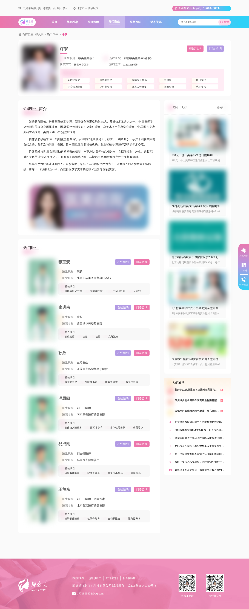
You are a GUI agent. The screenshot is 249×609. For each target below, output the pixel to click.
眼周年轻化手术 (71, 291)
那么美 (39, 34)
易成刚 (64, 444)
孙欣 (62, 353)
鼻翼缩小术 (94, 427)
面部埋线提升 (95, 291)
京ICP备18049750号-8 (142, 585)
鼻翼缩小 (136, 427)
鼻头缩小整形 (113, 473)
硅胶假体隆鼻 (70, 473)
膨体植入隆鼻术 (71, 427)
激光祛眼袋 (130, 382)
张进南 (64, 307)
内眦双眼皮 (69, 382)
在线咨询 (243, 252)
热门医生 (52, 34)
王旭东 (64, 489)
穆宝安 (64, 262)
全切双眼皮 (112, 518)
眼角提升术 (110, 382)
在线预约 (195, 48)
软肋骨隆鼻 (92, 473)
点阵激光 (111, 336)
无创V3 (135, 291)
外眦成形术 (89, 382)
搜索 (224, 22)
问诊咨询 (215, 48)
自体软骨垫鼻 (116, 427)
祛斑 (96, 336)
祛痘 (83, 336)
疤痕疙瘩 (68, 336)
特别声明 (129, 578)
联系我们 (112, 578)
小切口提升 (117, 291)
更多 (221, 107)
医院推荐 (78, 578)
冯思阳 (64, 398)
